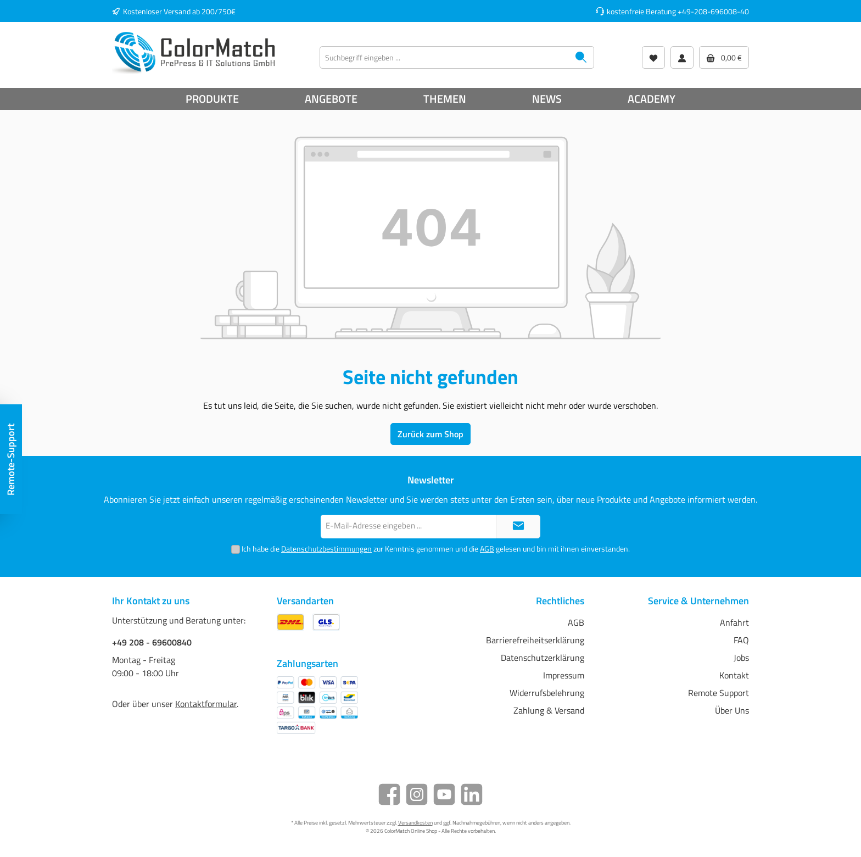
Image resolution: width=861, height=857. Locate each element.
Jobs (741, 657)
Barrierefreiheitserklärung (535, 640)
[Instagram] (417, 794)
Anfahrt (734, 622)
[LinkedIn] (472, 794)
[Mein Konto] (682, 57)
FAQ (741, 640)
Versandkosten (415, 823)
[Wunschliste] (653, 57)
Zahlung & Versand (548, 710)
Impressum (563, 675)
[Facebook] (389, 794)
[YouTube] (444, 794)
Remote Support (718, 692)
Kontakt (734, 675)
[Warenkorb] (724, 57)
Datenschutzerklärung (542, 657)
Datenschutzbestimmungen (326, 548)
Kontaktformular (206, 703)
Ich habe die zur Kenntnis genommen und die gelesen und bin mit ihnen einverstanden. (436, 548)
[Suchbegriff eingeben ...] (444, 57)
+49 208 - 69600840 (152, 642)
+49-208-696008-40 (713, 11)
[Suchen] (581, 57)
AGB (487, 548)
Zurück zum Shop (430, 434)
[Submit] (518, 526)
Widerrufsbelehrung (547, 692)
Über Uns (732, 710)
